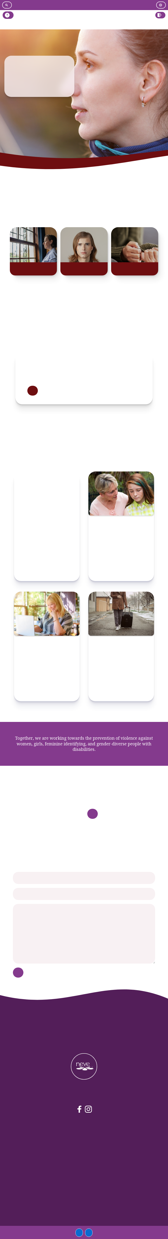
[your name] (84, 878)
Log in (158, 24)
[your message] (84, 934)
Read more (32, 391)
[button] (160, 15)
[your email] (84, 894)
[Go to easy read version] (83, 5)
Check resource (46, 573)
